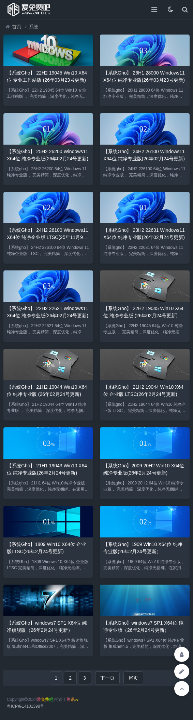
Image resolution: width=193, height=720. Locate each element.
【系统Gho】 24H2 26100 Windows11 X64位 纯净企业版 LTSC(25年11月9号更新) (47, 237)
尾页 (133, 678)
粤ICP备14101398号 (25, 706)
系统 (33, 26)
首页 (16, 26)
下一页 (107, 678)
